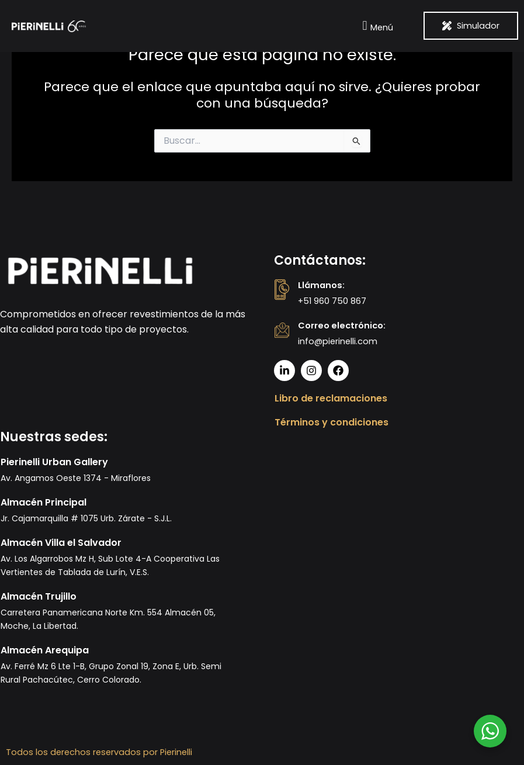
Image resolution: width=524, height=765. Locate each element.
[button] (376, 26)
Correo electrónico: (342, 325)
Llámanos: (321, 285)
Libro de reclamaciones (331, 398)
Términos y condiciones (331, 422)
